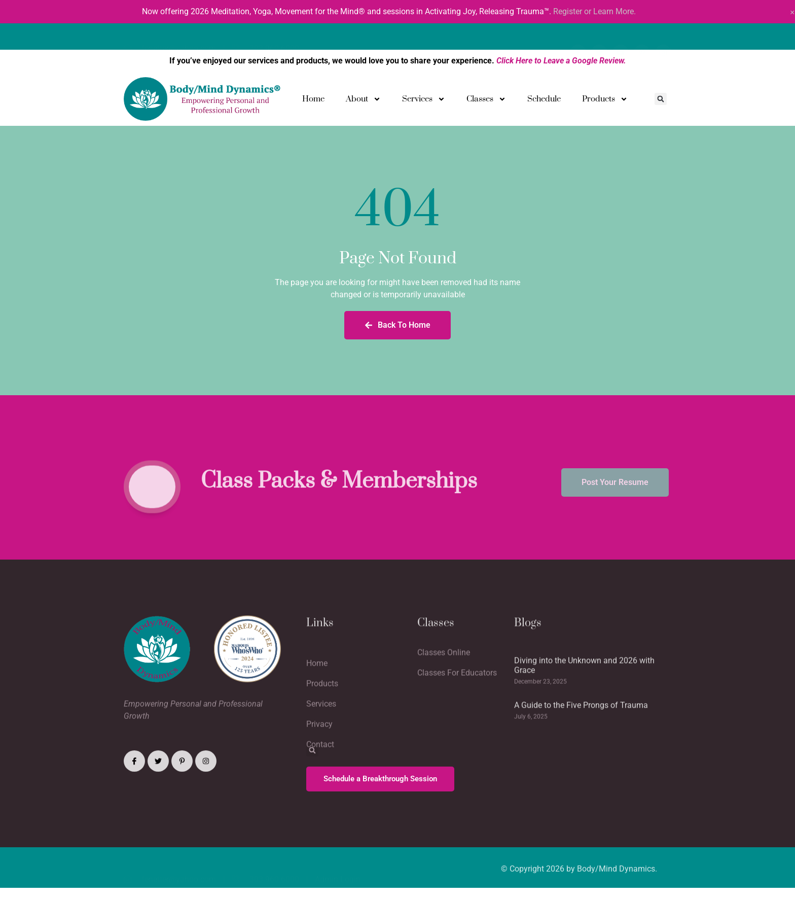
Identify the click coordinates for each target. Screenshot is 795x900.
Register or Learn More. (594, 11)
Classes (486, 99)
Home (313, 99)
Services (423, 99)
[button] (661, 99)
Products (605, 99)
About (363, 99)
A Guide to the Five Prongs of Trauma (581, 742)
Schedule (544, 99)
